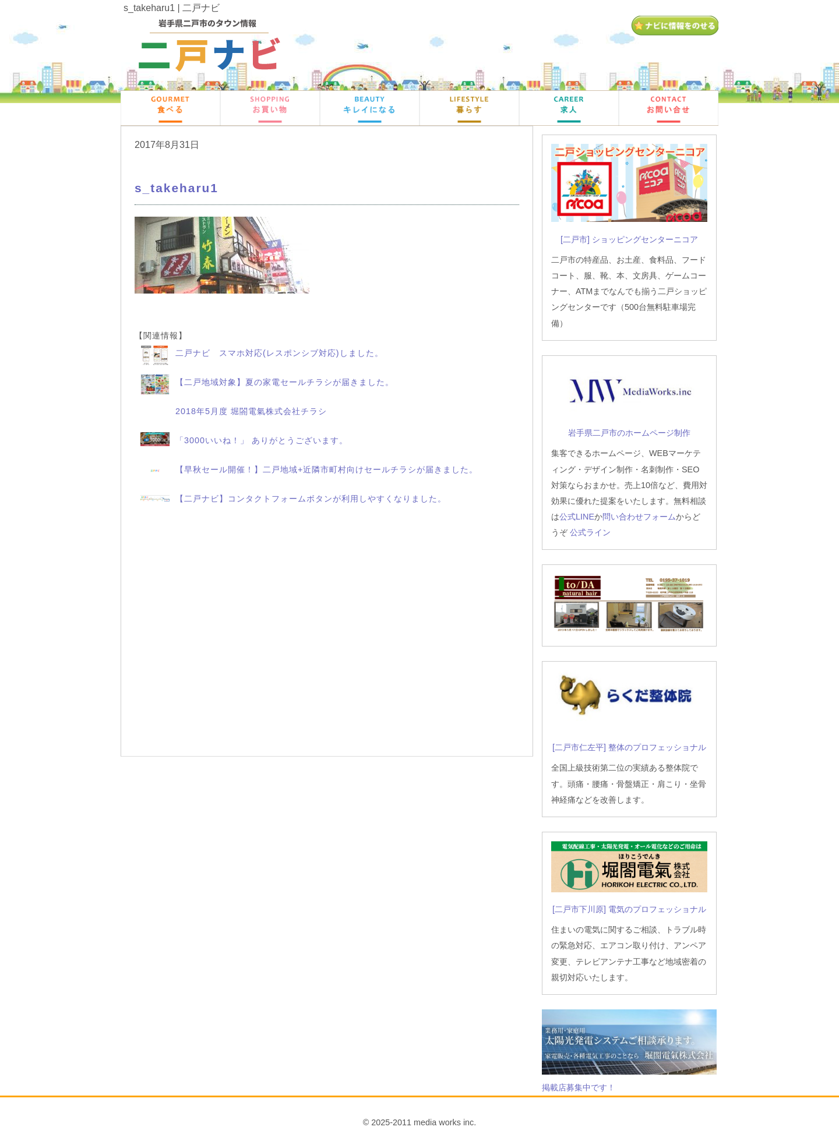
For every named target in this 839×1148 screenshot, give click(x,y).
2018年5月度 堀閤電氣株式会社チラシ (251, 411)
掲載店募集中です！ (578, 1087)
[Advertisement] (327, 635)
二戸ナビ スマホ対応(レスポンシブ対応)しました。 (279, 353)
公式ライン (590, 532)
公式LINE (576, 516)
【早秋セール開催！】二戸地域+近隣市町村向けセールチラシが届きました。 (326, 469)
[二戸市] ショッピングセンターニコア (629, 239)
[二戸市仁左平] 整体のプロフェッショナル (629, 747)
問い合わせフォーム (639, 516)
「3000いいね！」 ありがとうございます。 (261, 440)
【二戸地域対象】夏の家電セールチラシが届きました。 (284, 382)
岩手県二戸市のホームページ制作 (629, 432)
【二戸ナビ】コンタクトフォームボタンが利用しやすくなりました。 (310, 498)
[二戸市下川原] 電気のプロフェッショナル (629, 909)
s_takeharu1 (176, 188)
